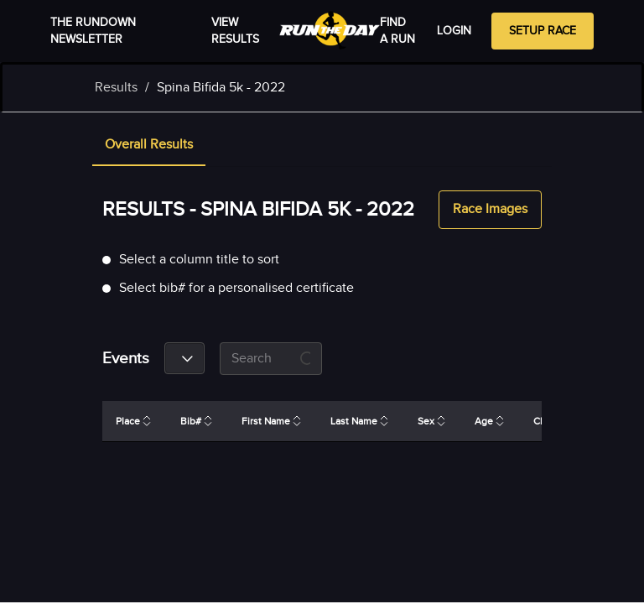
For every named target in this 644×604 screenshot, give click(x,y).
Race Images (490, 209)
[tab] (148, 146)
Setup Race (542, 31)
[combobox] (184, 358)
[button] (148, 146)
